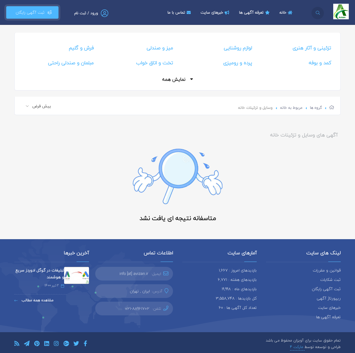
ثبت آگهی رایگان (32, 12)
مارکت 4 (297, 347)
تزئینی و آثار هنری (311, 48)
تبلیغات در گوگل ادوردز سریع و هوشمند (40, 274)
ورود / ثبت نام (86, 13)
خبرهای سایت (215, 12)
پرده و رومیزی (237, 62)
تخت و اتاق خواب (154, 62)
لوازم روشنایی (238, 48)
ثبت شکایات (330, 279)
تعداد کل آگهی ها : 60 (238, 307)
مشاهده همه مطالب (34, 300)
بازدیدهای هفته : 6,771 (237, 279)
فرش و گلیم (81, 48)
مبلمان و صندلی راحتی (71, 62)
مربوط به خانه (291, 108)
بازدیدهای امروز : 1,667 (238, 270)
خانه (286, 12)
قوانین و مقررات (327, 270)
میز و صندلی (160, 48)
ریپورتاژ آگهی (329, 298)
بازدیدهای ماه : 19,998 (239, 289)
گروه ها (316, 108)
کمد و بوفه (320, 62)
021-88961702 (137, 308)
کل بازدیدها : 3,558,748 (236, 298)
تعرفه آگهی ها (255, 12)
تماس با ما (179, 12)
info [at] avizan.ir (133, 273)
